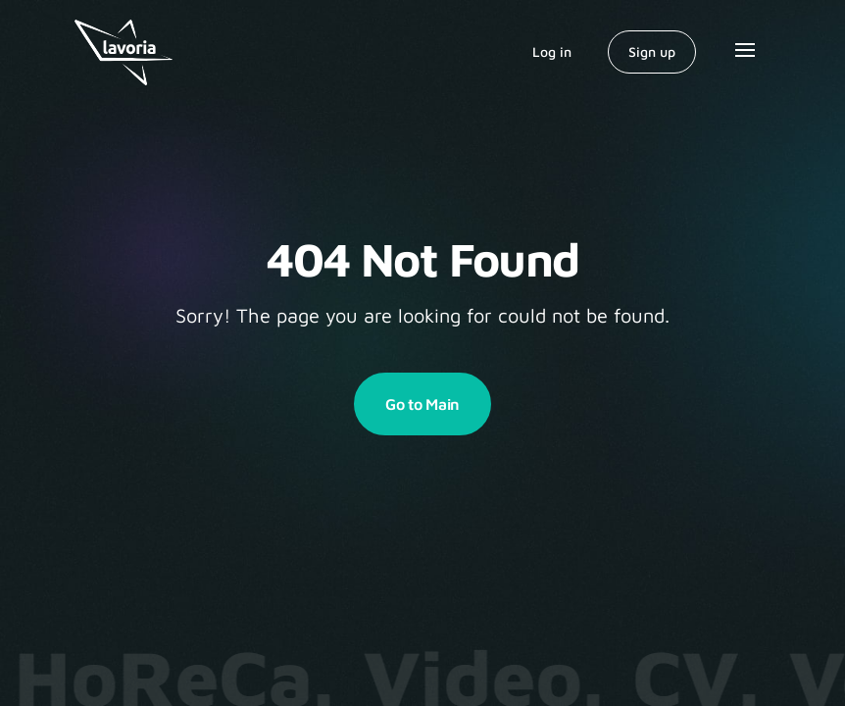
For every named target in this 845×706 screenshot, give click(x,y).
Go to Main (422, 404)
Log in (552, 51)
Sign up (651, 51)
